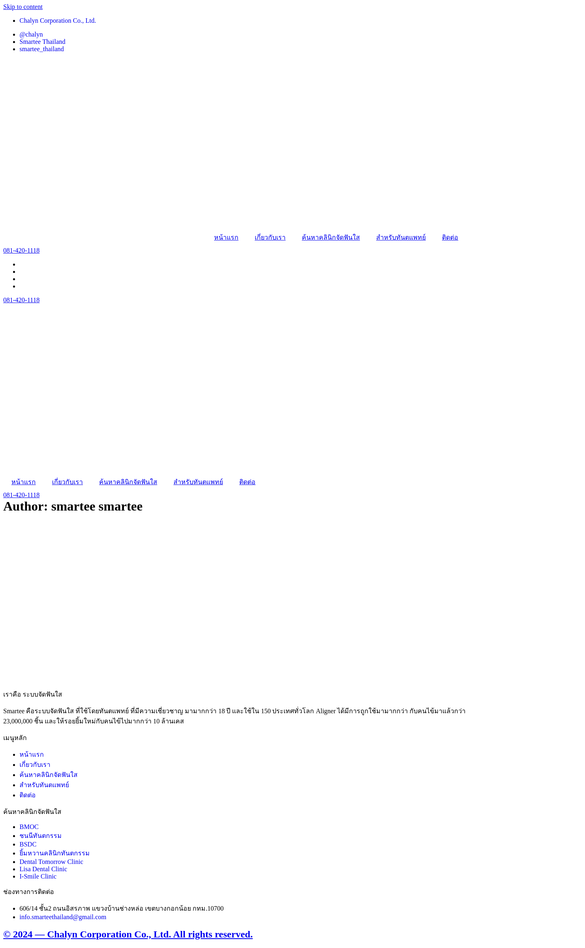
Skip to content (23, 6)
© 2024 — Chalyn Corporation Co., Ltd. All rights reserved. (128, 934)
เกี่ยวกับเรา (270, 237)
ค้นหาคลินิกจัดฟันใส (331, 237)
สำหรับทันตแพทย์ (401, 237)
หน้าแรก (226, 237)
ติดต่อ (450, 237)
